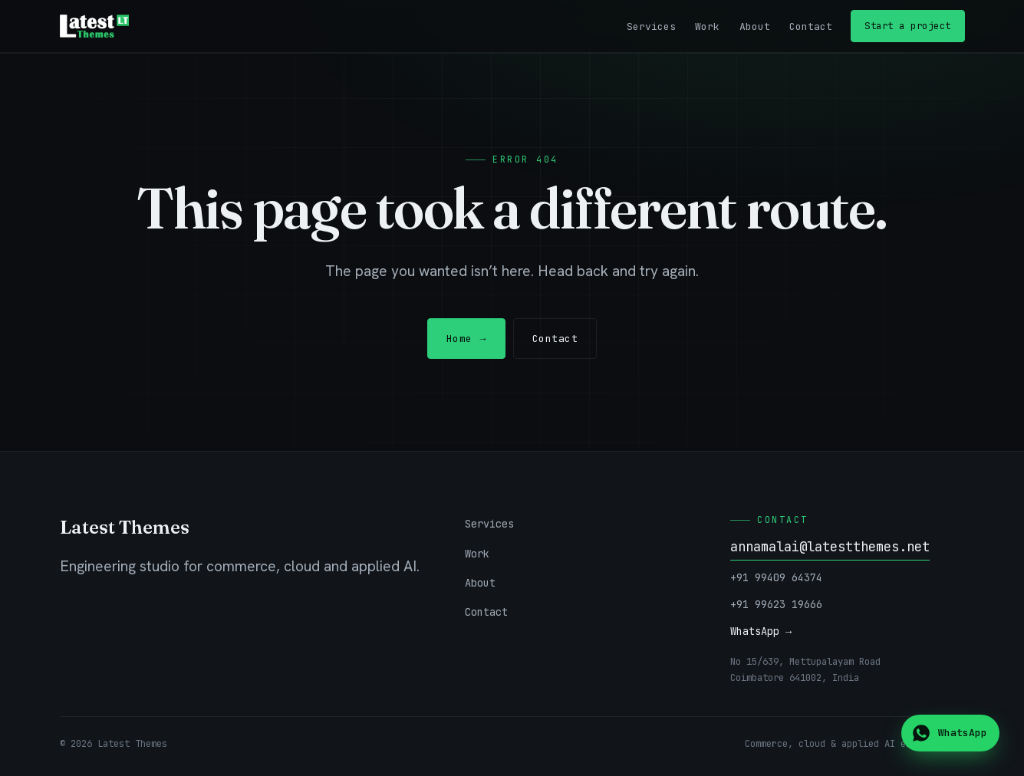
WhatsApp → (761, 631)
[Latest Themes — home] (94, 26)
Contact (810, 26)
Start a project (907, 25)
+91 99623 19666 (776, 604)
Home (466, 338)
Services (651, 26)
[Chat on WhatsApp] (950, 733)
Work (707, 26)
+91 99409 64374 (776, 577)
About (754, 26)
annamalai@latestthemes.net (830, 546)
